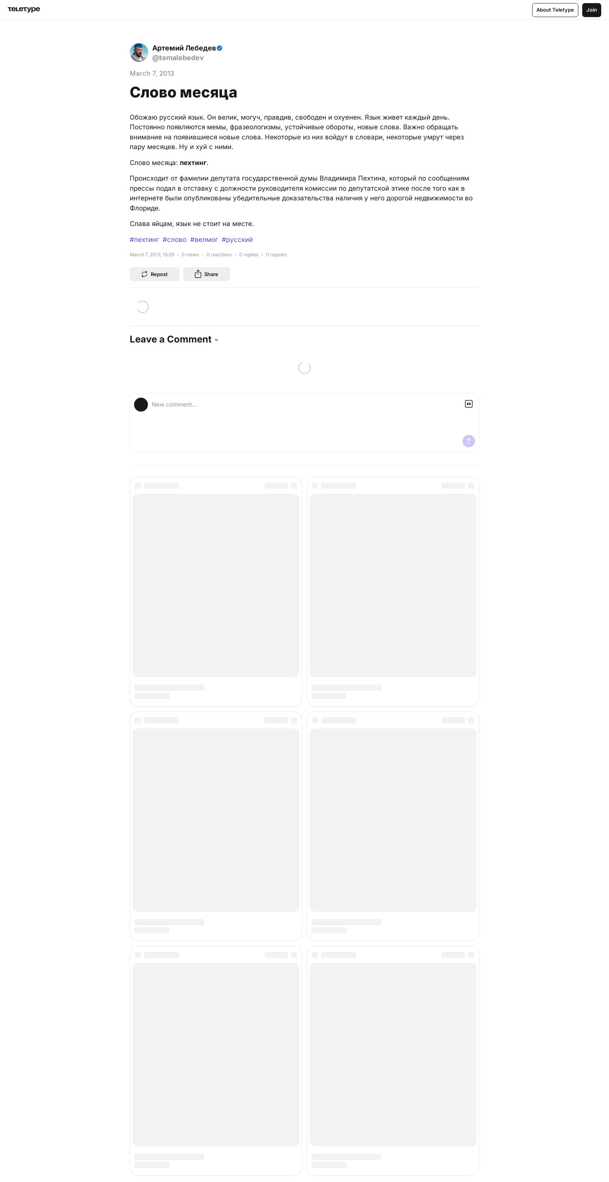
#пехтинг (144, 239)
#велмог (204, 239)
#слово (174, 239)
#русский (237, 239)
